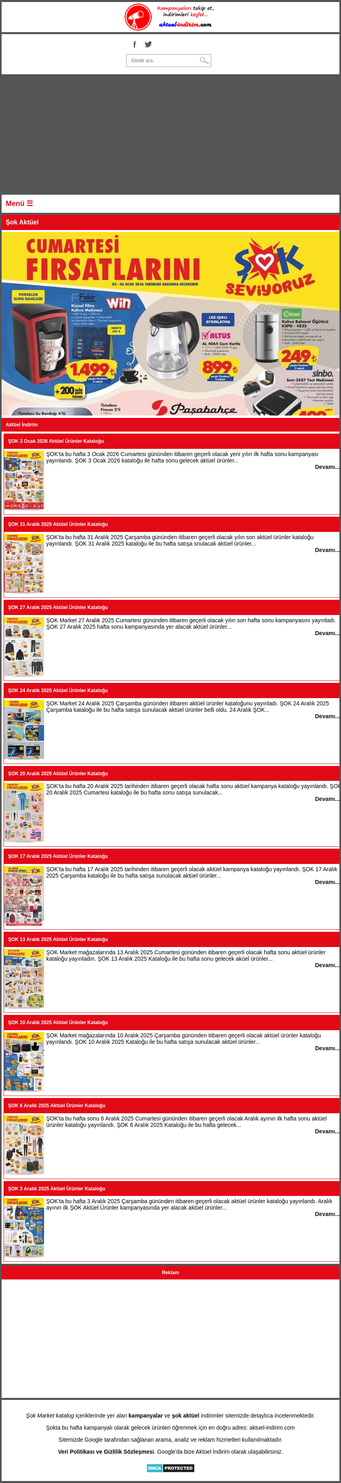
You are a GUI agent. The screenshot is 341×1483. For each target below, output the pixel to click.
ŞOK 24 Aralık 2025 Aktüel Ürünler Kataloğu (58, 690)
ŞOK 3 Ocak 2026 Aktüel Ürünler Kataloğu (56, 441)
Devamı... (327, 467)
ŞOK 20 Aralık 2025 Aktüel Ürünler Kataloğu (58, 773)
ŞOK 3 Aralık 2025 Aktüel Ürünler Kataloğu (56, 1189)
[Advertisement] (170, 136)
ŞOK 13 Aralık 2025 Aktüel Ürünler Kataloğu (58, 939)
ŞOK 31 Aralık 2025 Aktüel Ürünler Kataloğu (58, 524)
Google (94, 1439)
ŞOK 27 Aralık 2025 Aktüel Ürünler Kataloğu (58, 607)
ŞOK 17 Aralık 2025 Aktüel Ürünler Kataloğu (58, 856)
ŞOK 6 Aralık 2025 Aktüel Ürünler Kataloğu (56, 1105)
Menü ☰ (19, 204)
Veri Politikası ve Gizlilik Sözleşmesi (106, 1451)
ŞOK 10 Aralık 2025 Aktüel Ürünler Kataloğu (58, 1022)
